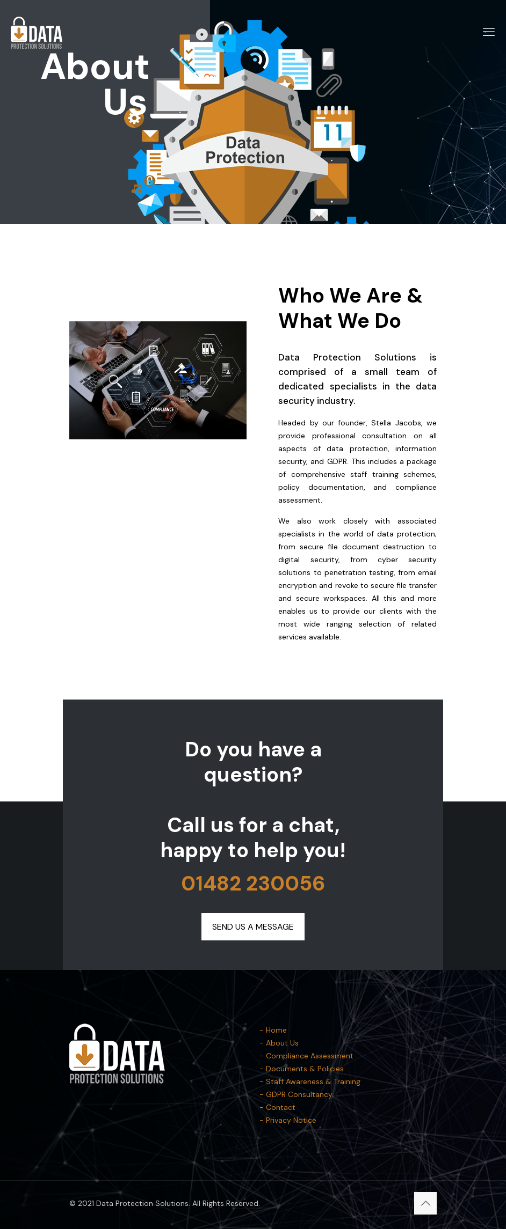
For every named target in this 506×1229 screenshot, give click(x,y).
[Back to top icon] (425, 1203)
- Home (273, 1030)
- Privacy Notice (287, 1120)
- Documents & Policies (301, 1068)
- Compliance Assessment (306, 1056)
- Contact (277, 1107)
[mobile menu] (489, 32)
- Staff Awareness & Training (309, 1081)
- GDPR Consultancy (295, 1094)
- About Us (279, 1043)
